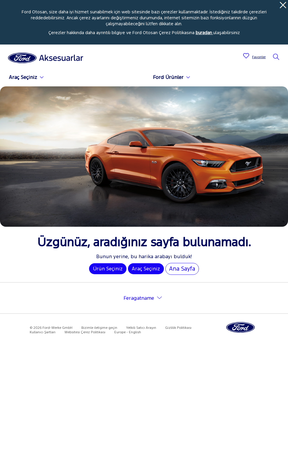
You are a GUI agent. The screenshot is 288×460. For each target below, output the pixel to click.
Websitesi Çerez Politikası (84, 332)
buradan (204, 32)
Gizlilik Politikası (178, 328)
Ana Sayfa (182, 268)
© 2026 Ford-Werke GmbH (51, 328)
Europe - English (127, 332)
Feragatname (139, 298)
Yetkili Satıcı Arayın (141, 328)
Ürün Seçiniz (108, 268)
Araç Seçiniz (146, 268)
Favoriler (259, 57)
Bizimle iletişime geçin (99, 328)
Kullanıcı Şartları (43, 332)
